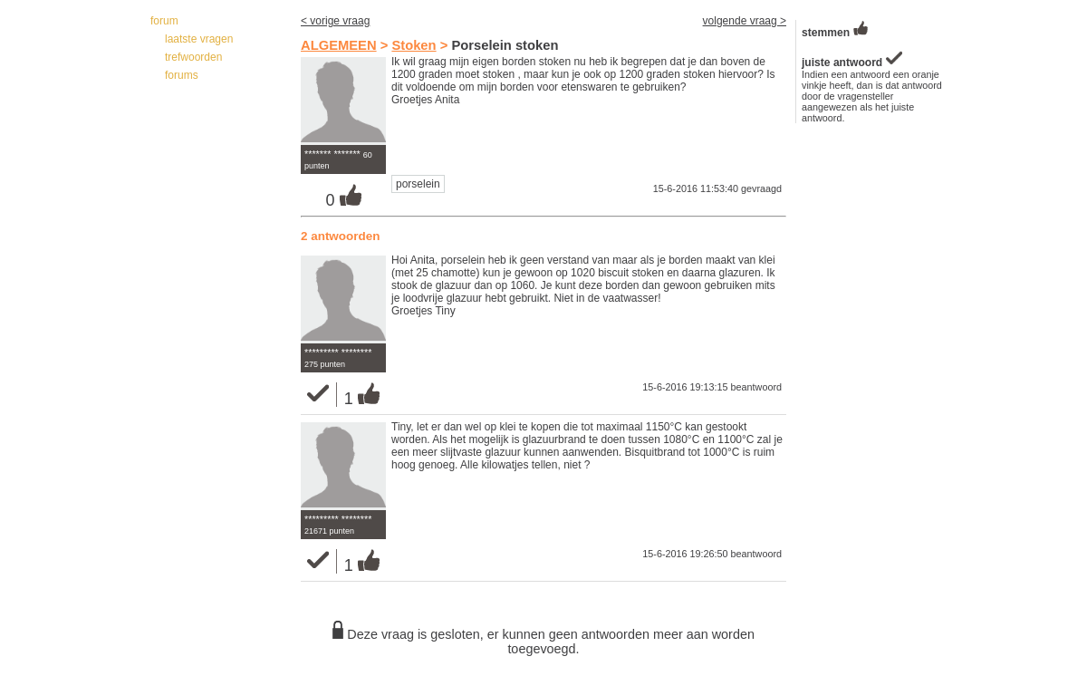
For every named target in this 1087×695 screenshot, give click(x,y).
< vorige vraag (335, 20)
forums (181, 75)
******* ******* (332, 154)
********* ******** (337, 352)
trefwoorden (193, 57)
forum (164, 20)
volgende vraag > (744, 20)
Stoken (413, 45)
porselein (418, 184)
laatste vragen (199, 39)
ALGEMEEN (339, 45)
